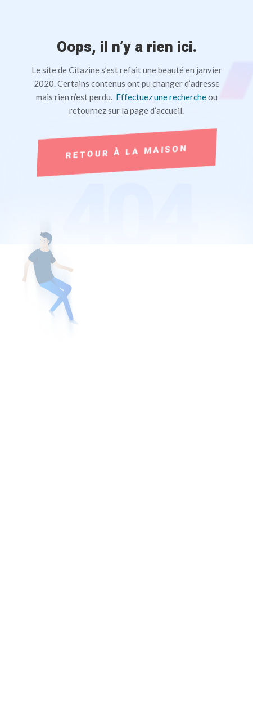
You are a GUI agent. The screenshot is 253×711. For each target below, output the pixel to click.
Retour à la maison (126, 152)
